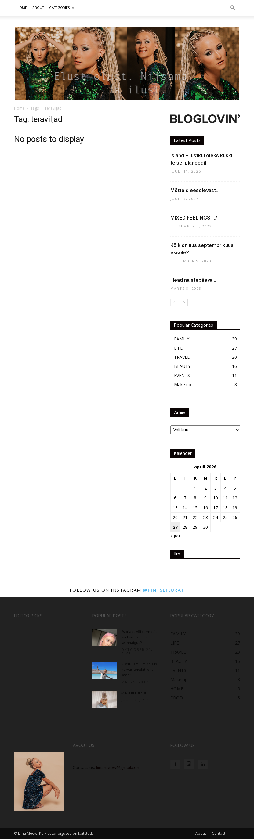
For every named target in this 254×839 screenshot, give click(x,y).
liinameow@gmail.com (118, 767)
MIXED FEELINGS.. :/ (193, 218)
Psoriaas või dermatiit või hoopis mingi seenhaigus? (139, 637)
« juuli (176, 535)
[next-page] (184, 302)
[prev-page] (174, 302)
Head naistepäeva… (193, 280)
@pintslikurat (164, 590)
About (200, 833)
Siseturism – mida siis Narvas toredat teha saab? (139, 669)
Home (22, 8)
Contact (218, 833)
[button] (232, 8)
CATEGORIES (61, 8)
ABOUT (38, 8)
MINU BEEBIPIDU (134, 693)
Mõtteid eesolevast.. (194, 190)
